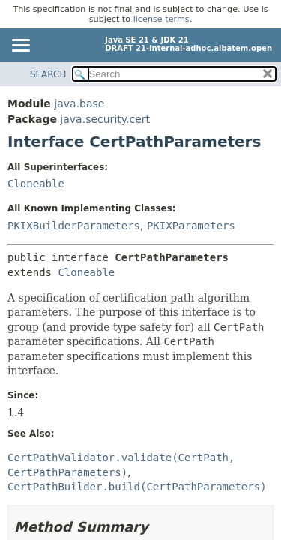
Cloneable (35, 184)
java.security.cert (105, 119)
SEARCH (48, 74)
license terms (161, 19)
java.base (79, 104)
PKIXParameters (191, 226)
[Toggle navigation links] (20, 46)
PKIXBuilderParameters (73, 226)
